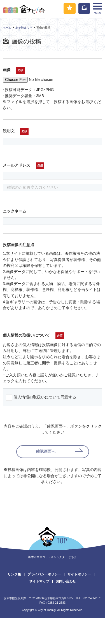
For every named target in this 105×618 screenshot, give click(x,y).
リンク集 (14, 574)
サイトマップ (39, 581)
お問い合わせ (66, 581)
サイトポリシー (79, 574)
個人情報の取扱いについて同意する (44, 397)
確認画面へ (45, 451)
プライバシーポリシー (44, 574)
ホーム (7, 27)
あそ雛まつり (23, 27)
